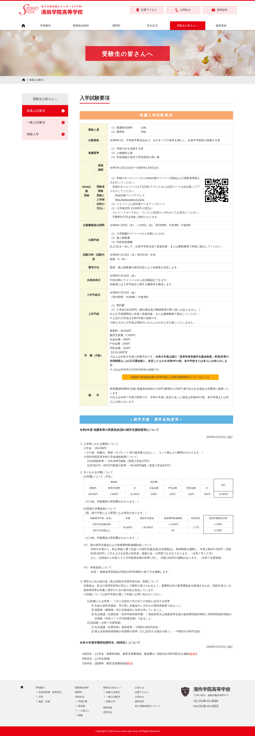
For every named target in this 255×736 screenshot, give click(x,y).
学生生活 (152, 25)
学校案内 (45, 25)
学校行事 (82, 701)
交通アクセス (146, 10)
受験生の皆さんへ (187, 25)
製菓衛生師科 (81, 25)
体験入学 (33, 134)
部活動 (81, 706)
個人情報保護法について (147, 706)
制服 (80, 715)
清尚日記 (107, 712)
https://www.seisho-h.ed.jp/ (131, 199)
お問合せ (183, 10)
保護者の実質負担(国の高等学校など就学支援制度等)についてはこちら (170, 377)
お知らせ (139, 687)
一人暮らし (84, 710)
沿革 (41, 696)
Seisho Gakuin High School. (126, 731)
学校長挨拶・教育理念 (50, 692)
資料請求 (220, 10)
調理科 (116, 25)
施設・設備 (44, 701)
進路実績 (221, 25)
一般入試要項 (36, 122)
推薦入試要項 (36, 110)
